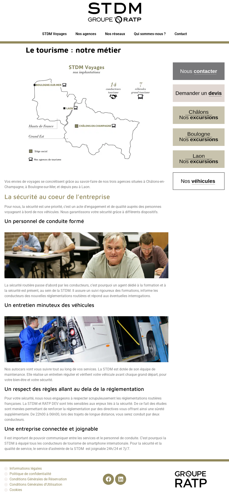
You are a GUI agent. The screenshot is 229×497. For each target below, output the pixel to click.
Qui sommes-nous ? (150, 34)
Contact (181, 34)
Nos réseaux (115, 34)
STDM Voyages (54, 34)
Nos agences (86, 34)
